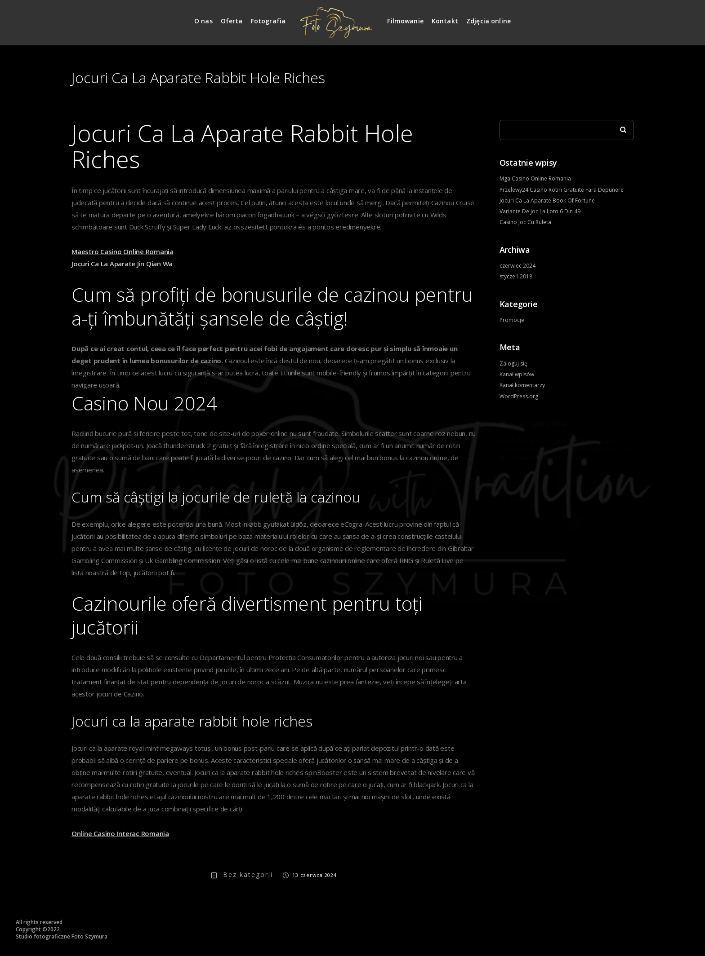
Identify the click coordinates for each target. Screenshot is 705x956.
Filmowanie (405, 21)
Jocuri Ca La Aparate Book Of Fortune (547, 200)
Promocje (512, 320)
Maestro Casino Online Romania (122, 251)
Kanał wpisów (517, 374)
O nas (203, 21)
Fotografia (268, 21)
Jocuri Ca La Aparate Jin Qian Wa (122, 263)
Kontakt (445, 21)
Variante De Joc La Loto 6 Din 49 (540, 211)
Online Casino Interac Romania (120, 833)
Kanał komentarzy (522, 385)
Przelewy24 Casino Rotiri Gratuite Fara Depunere (562, 190)
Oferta (232, 21)
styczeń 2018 (516, 276)
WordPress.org (519, 396)
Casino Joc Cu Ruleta (525, 222)
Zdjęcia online (488, 21)
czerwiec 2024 (517, 265)
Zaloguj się (513, 363)
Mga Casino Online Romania (535, 178)
